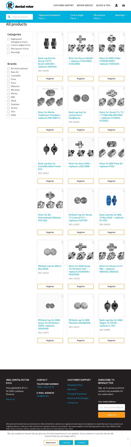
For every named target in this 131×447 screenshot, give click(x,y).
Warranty (72, 389)
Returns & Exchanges (78, 398)
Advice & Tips (103, 5)
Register (50, 78)
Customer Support (63, 5)
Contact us (72, 402)
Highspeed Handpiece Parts (49, 17)
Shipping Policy (74, 385)
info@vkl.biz (43, 396)
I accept (66, 442)
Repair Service (85, 5)
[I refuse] (128, 438)
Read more (51, 442)
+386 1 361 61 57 (45, 387)
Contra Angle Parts (77, 17)
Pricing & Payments (77, 393)
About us (10, 399)
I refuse (81, 442)
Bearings (120, 15)
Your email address (107, 401)
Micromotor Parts (99, 17)
